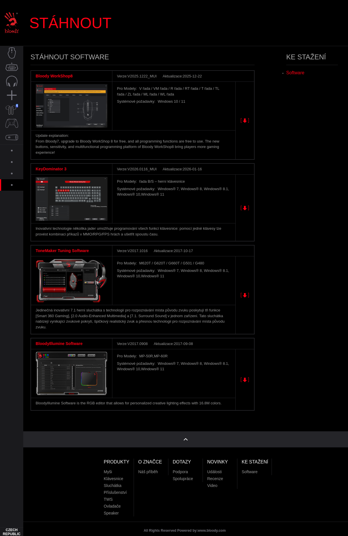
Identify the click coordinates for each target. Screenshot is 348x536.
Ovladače (112, 500)
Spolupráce (183, 472)
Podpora (180, 465)
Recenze (215, 472)
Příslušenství (115, 486)
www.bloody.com (212, 525)
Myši (108, 465)
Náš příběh (148, 465)
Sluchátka (112, 479)
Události (214, 465)
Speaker (111, 507)
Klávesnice (113, 472)
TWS (108, 493)
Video (212, 479)
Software (295, 72)
